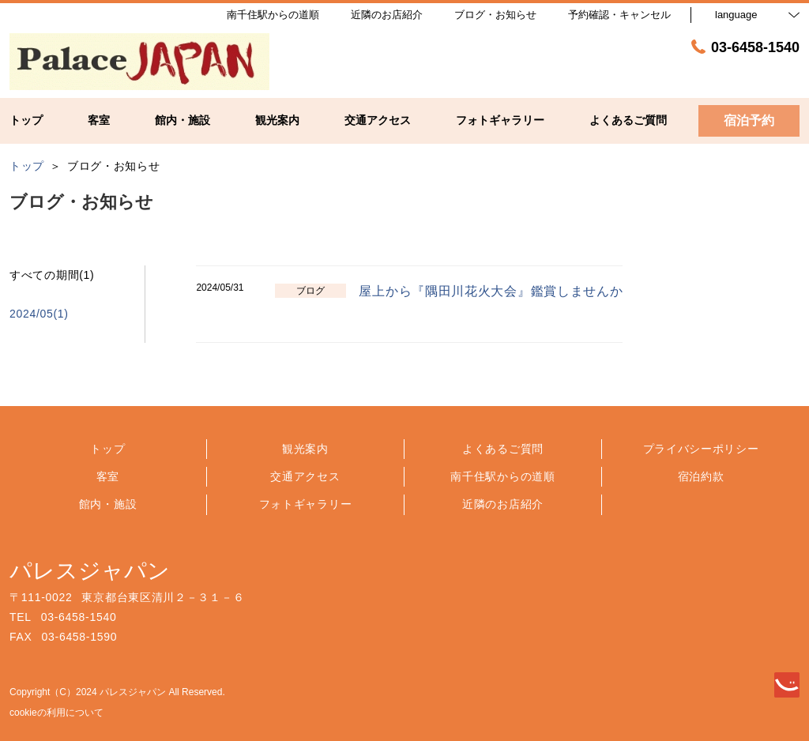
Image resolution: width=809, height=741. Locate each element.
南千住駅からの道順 (502, 476)
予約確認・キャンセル (619, 15)
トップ (107, 448)
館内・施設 (108, 504)
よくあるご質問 (503, 448)
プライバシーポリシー (701, 448)
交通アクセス (305, 476)
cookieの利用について (56, 712)
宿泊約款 (701, 476)
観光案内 (305, 448)
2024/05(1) (39, 313)
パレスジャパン (89, 571)
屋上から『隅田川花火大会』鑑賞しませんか (491, 291)
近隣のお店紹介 (503, 504)
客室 (107, 476)
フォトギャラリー (305, 504)
